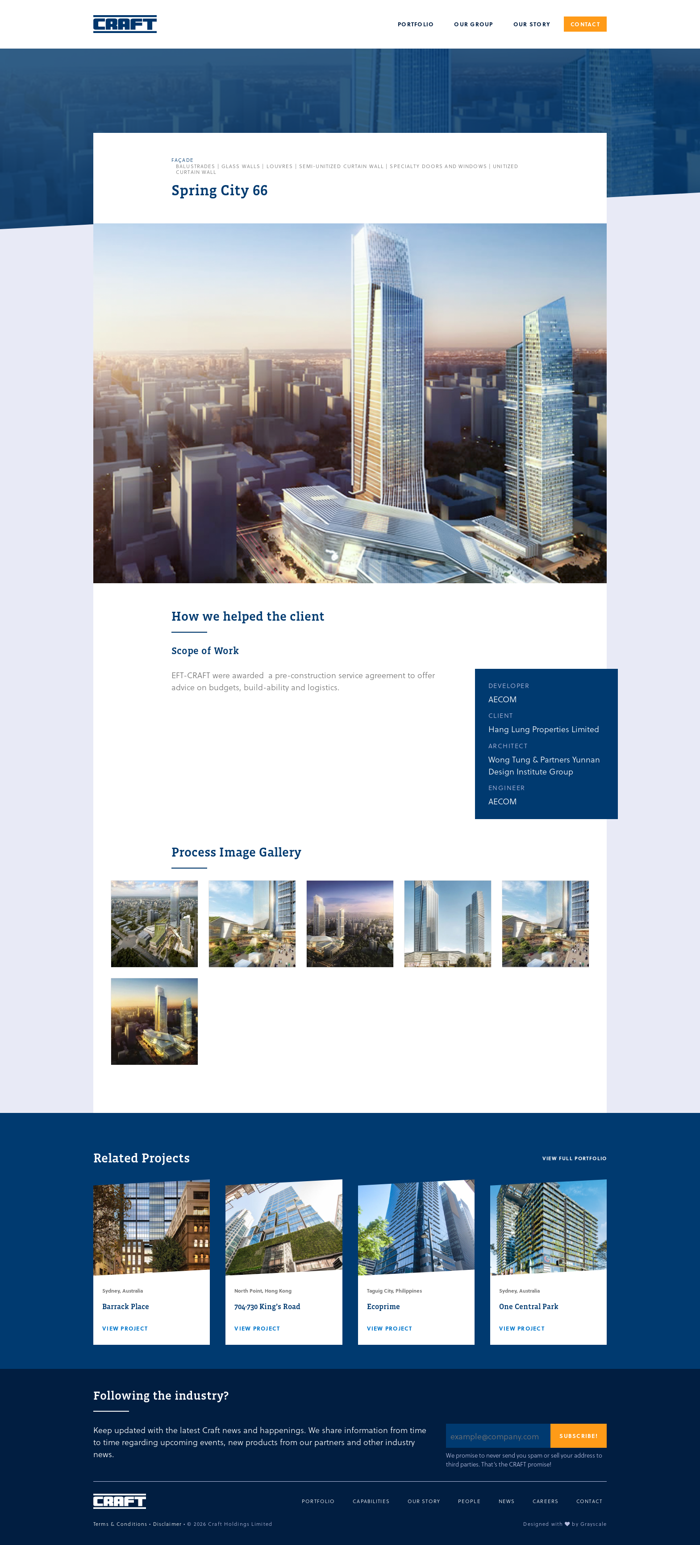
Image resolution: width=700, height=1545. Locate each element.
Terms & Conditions (120, 1524)
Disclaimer (167, 1524)
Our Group (473, 24)
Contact (585, 24)
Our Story (531, 24)
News (507, 1501)
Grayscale (593, 1524)
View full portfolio (574, 1158)
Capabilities (371, 1501)
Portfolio (416, 24)
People (469, 1501)
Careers (545, 1501)
